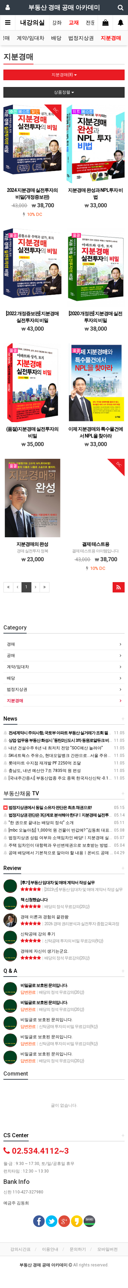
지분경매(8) (64, 74)
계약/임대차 (30, 38)
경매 (11, 644)
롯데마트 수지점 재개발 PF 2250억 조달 (42, 763)
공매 (11, 655)
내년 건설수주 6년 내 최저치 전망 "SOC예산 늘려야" (53, 748)
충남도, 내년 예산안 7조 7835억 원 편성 (42, 770)
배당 (56, 38)
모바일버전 (107, 1249)
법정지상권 (81, 38)
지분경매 (111, 38)
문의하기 (78, 1249)
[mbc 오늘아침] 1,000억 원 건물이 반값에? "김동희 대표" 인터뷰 (63, 830)
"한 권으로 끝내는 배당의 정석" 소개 (38, 822)
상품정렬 (64, 92)
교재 (74, 23)
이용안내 (50, 1249)
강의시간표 (20, 1249)
